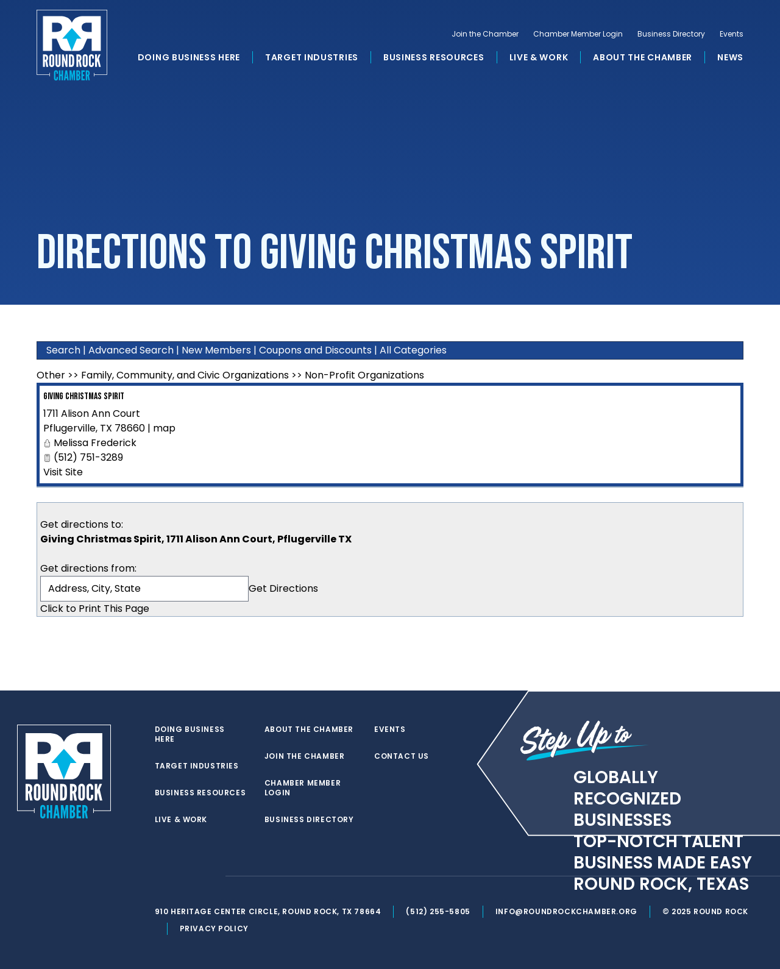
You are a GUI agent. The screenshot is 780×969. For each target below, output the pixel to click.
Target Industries (311, 57)
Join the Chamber (485, 34)
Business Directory (671, 34)
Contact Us (401, 756)
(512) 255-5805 (438, 911)
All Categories (413, 350)
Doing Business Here (189, 57)
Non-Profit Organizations (364, 375)
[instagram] (210, 876)
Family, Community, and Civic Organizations (185, 375)
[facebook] (185, 876)
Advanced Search (131, 350)
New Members (216, 350)
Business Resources (433, 57)
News (730, 57)
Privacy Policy (214, 928)
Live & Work (539, 57)
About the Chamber (642, 57)
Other (51, 375)
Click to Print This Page (94, 609)
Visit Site (63, 472)
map (164, 428)
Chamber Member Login (578, 34)
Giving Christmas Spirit (83, 396)
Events (731, 34)
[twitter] (161, 876)
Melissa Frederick (95, 443)
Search (63, 350)
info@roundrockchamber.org (566, 911)
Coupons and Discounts (315, 350)
